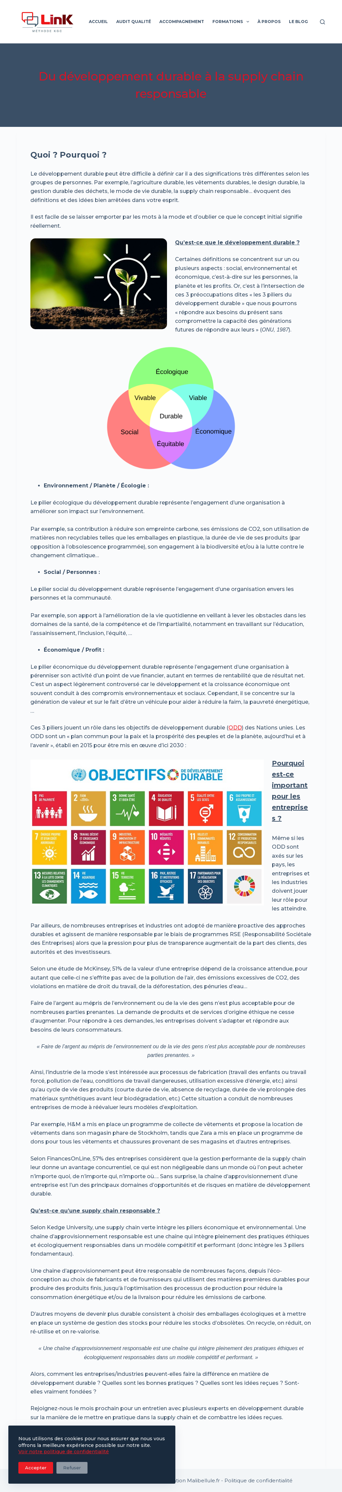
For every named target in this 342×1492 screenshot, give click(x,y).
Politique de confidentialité (258, 1480)
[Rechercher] (322, 21)
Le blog (298, 21)
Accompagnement (181, 21)
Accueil (98, 21)
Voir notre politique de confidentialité (63, 1452)
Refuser (72, 1467)
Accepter (35, 1467)
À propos (269, 21)
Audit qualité (133, 21)
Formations (231, 22)
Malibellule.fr (203, 1480)
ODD (235, 727)
